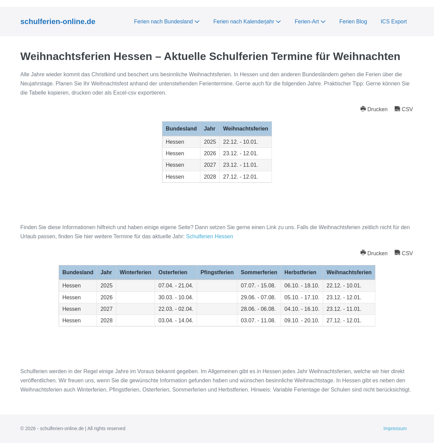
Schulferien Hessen (209, 236)
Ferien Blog (353, 21)
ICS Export (394, 21)
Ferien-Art (310, 21)
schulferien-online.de (57, 21)
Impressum (395, 428)
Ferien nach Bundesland (167, 21)
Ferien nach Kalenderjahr (247, 21)
